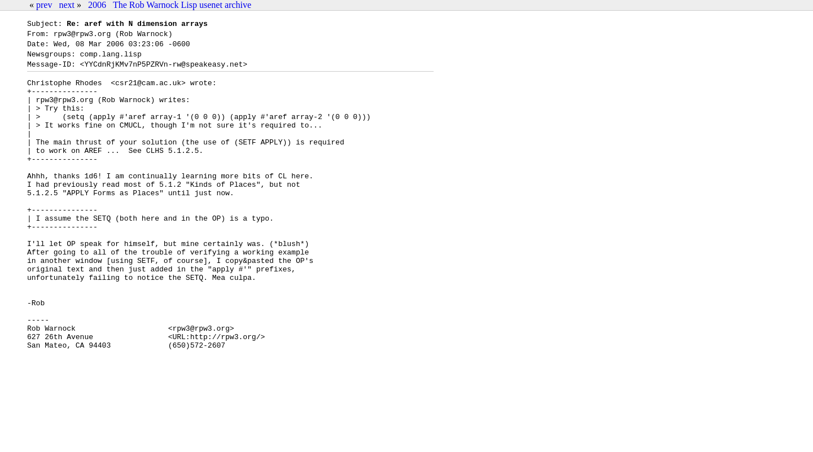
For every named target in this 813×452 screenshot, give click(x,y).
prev (44, 5)
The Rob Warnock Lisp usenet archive (182, 5)
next (67, 5)
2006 (97, 5)
